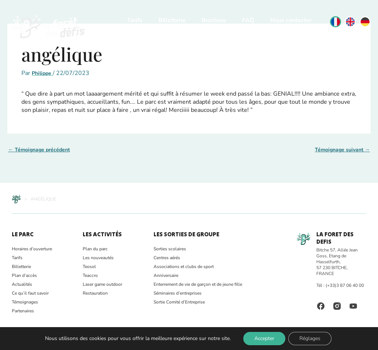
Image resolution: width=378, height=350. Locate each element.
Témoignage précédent (39, 149)
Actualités (22, 284)
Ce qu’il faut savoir (30, 293)
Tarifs (134, 20)
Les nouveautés (98, 258)
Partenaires (23, 311)
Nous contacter (291, 20)
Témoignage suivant (342, 149)
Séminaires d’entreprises (178, 293)
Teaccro (90, 275)
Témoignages (25, 302)
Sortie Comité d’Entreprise (179, 302)
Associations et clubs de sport (184, 267)
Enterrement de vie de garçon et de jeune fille (198, 284)
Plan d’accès (24, 275)
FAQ (248, 20)
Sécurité (66, 341)
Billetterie (172, 20)
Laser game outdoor (102, 284)
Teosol (89, 267)
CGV (125, 341)
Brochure (214, 20)
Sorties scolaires (170, 249)
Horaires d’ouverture (32, 249)
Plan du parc (95, 249)
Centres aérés (167, 258)
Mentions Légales (97, 341)
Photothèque (38, 341)
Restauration (95, 293)
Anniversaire (166, 275)
